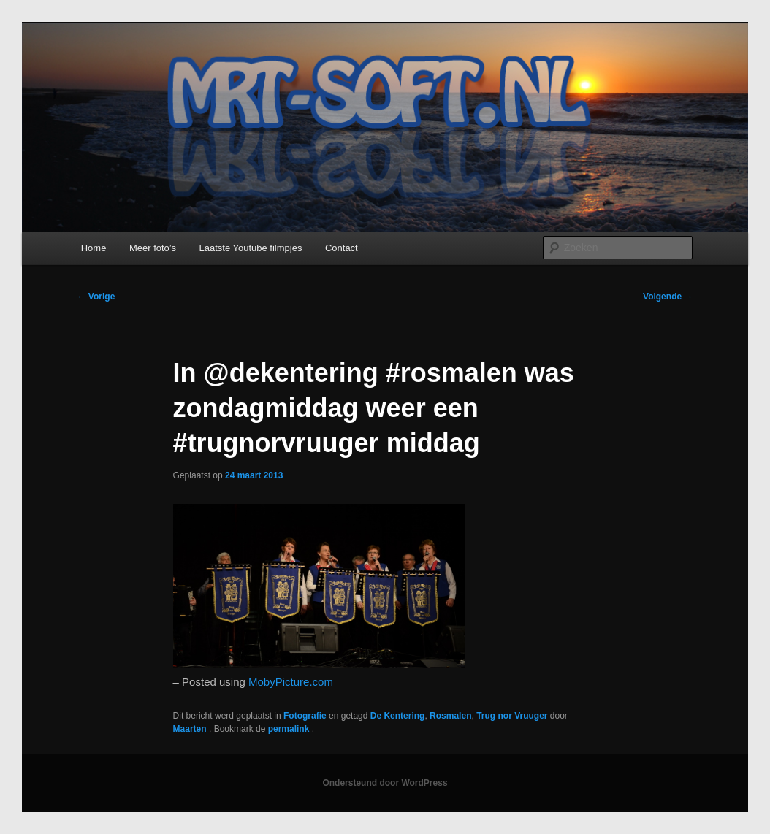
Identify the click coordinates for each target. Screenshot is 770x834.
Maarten (191, 729)
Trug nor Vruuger (511, 716)
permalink (290, 729)
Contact (341, 247)
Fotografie (305, 716)
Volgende (668, 296)
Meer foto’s (152, 247)
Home (94, 247)
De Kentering (397, 716)
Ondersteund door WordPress (384, 783)
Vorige (96, 296)
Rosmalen (450, 716)
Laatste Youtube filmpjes (250, 247)
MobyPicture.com (290, 682)
